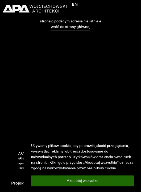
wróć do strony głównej (70, 27)
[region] (82, 165)
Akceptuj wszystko (82, 181)
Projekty (19, 183)
